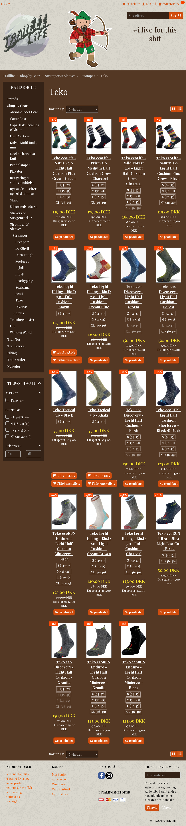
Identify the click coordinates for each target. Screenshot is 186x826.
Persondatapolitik (17, 773)
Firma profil (13, 782)
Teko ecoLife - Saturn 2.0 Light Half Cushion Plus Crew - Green (64, 167)
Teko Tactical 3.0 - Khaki (99, 412)
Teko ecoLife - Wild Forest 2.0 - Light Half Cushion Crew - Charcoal (134, 170)
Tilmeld (152, 807)
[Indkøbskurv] (171, 3)
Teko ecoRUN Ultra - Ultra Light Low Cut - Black (169, 540)
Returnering (13, 791)
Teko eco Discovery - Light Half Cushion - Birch (133, 419)
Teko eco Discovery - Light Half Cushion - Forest (168, 296)
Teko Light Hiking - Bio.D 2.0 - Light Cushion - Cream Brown (99, 542)
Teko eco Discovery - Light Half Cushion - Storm (133, 296)
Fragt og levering (17, 778)
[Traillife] (27, 34)
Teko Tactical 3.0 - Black (64, 412)
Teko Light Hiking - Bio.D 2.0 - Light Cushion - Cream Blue (99, 296)
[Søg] (176, 15)
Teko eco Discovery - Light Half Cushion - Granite (64, 671)
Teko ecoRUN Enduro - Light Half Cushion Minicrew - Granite (98, 673)
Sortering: (56, 109)
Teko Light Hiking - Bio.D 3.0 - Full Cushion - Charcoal (134, 542)
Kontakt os (12, 796)
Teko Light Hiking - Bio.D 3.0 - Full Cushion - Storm (64, 296)
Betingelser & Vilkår (19, 787)
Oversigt (11, 800)
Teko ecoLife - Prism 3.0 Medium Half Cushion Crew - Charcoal (99, 167)
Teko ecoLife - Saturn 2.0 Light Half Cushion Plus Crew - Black (168, 167)
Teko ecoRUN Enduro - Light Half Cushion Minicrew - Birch (63, 545)
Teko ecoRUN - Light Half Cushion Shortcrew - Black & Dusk (168, 419)
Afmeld (166, 807)
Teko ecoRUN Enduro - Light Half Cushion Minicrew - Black (133, 673)
